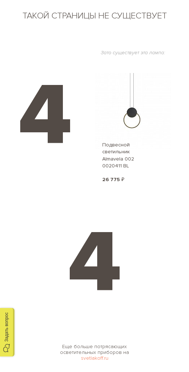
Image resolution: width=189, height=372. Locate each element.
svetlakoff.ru (94, 358)
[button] (7, 332)
